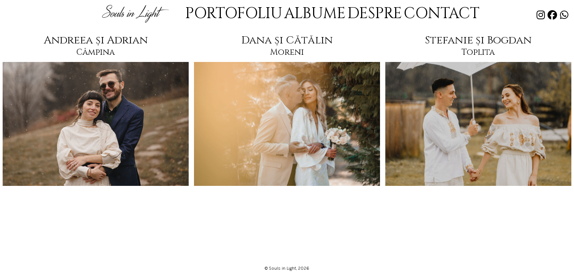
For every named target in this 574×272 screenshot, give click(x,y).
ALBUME (314, 14)
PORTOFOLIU (254, 14)
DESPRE (363, 14)
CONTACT (416, 14)
